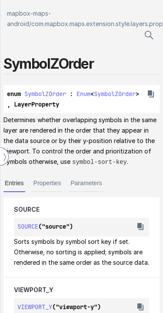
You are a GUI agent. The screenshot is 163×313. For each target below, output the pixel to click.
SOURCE (27, 209)
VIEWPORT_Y (33, 289)
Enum (83, 94)
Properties (47, 182)
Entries (14, 182)
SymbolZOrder (45, 94)
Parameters (86, 182)
